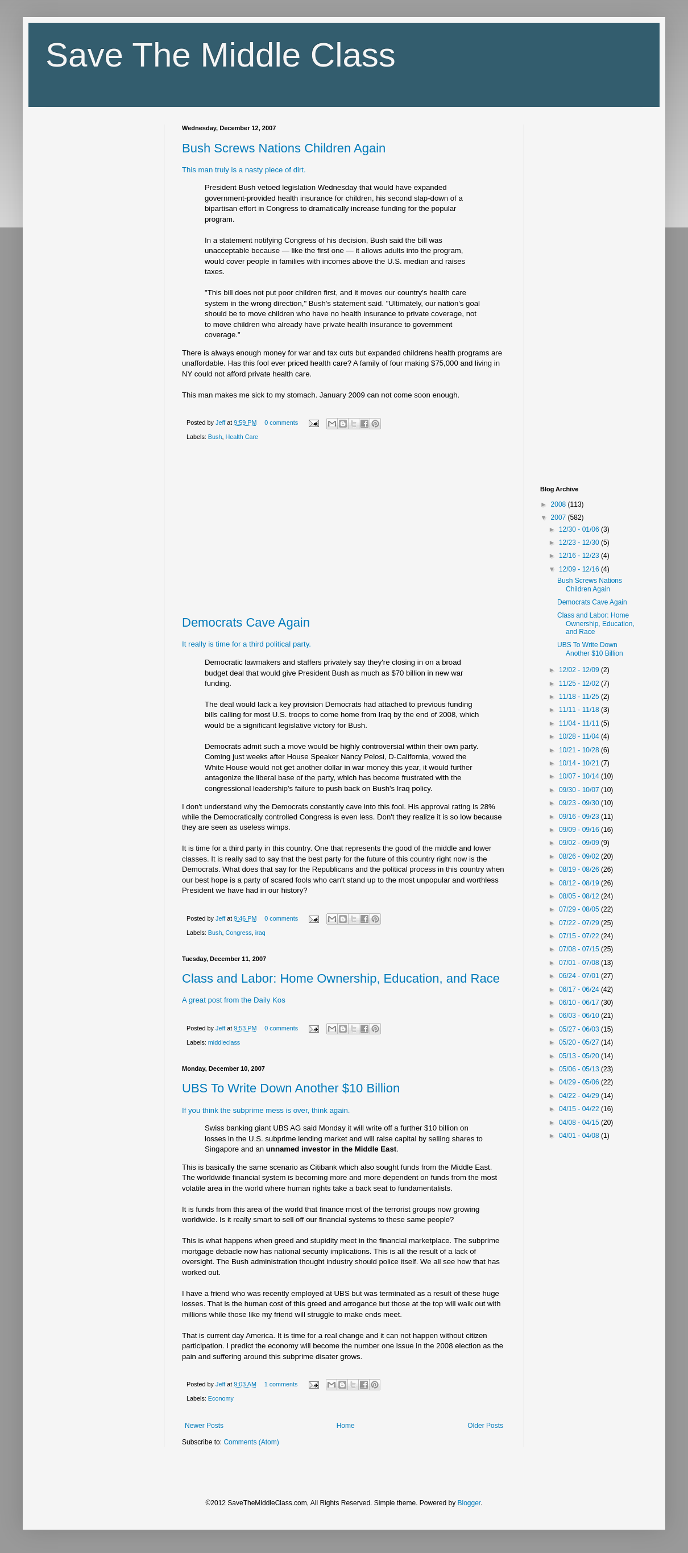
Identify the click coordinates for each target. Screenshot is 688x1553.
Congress (238, 932)
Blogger (469, 1503)
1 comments (281, 1384)
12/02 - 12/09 (580, 670)
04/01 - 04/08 (580, 1136)
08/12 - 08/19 (580, 883)
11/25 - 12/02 (580, 684)
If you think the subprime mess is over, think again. (266, 1110)
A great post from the (216, 1000)
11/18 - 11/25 (580, 697)
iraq (260, 932)
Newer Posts (204, 1426)
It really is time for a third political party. (246, 644)
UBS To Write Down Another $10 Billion (291, 1088)
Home (346, 1426)
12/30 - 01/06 (580, 529)
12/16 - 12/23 (580, 556)
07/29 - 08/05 (580, 909)
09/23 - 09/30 (580, 803)
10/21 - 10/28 (580, 750)
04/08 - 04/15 (580, 1123)
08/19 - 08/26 (580, 869)
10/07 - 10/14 (580, 776)
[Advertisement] (344, 530)
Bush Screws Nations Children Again (284, 148)
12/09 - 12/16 (580, 569)
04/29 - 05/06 (580, 1082)
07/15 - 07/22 (580, 936)
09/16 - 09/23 (580, 817)
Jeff (221, 422)
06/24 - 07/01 (580, 976)
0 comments (281, 422)
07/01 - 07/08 (580, 963)
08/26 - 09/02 (580, 856)
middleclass (224, 1042)
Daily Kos (269, 1000)
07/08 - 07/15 (580, 949)
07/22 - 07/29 (580, 923)
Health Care (241, 436)
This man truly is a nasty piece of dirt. (244, 169)
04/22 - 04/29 (580, 1096)
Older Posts (485, 1426)
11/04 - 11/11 (580, 723)
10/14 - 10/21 (580, 763)
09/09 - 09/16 (580, 830)
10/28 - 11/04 (580, 736)
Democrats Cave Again (246, 622)
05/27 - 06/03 (580, 1029)
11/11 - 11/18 (580, 710)
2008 (559, 504)
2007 (559, 517)
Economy (221, 1398)
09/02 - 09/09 (580, 843)
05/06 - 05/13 (580, 1069)
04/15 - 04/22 (580, 1109)
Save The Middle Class (220, 55)
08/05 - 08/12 (580, 896)
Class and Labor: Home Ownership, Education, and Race (341, 978)
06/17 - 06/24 (580, 989)
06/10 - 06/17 (580, 1003)
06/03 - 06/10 (580, 1016)
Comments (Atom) (251, 1442)
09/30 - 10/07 (580, 790)
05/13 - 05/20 (580, 1056)
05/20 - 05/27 (580, 1042)
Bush (215, 436)
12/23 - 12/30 (580, 542)
